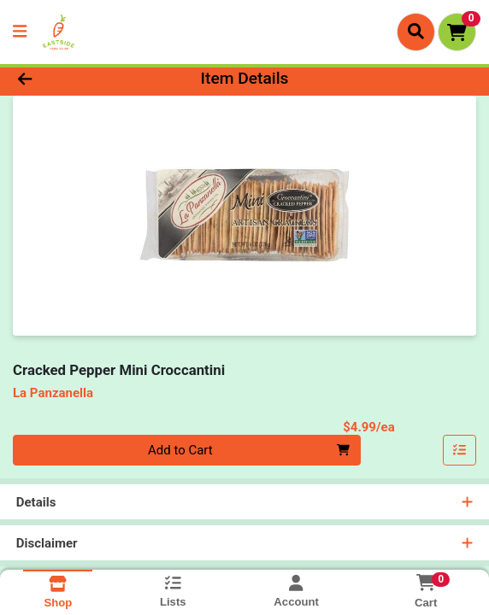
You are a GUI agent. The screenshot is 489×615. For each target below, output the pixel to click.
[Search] (416, 32)
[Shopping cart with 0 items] (457, 32)
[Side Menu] (20, 32)
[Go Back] (71, 79)
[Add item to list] (460, 450)
